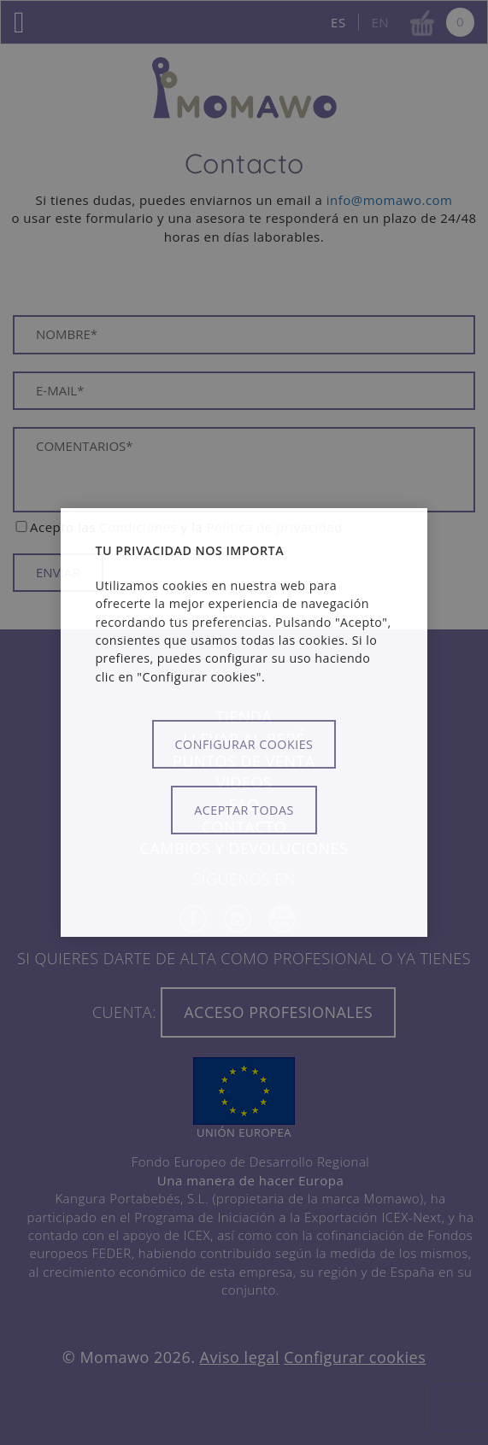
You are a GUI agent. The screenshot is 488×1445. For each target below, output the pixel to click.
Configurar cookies (244, 744)
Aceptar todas (243, 810)
